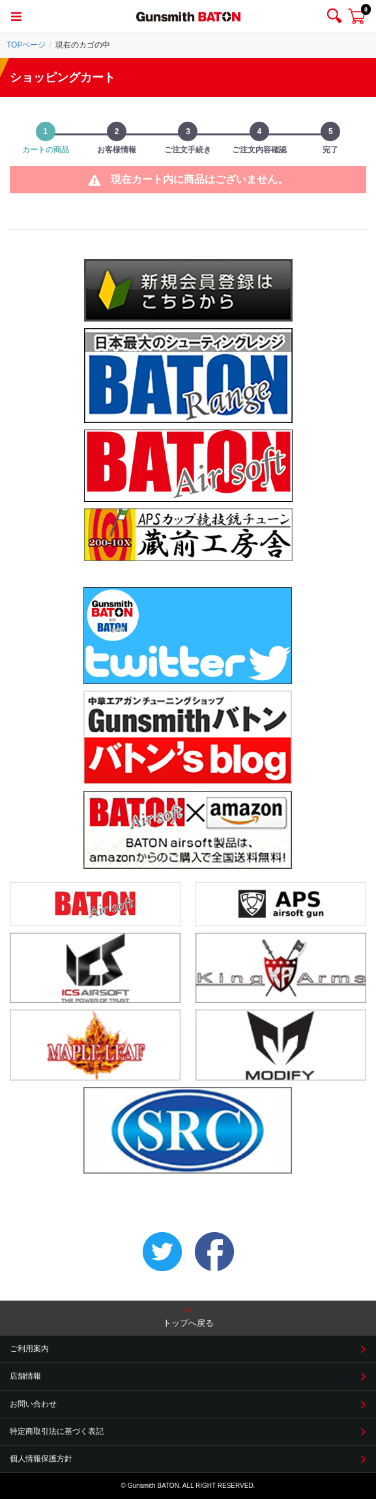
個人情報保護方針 (41, 1458)
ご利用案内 (29, 1348)
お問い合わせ (33, 1404)
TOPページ (26, 44)
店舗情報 (25, 1376)
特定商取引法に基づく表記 (57, 1431)
